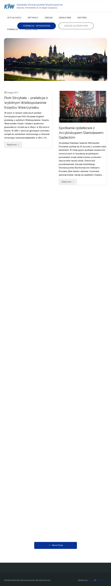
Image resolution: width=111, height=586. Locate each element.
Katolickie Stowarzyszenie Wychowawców (40, 4)
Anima (90, 580)
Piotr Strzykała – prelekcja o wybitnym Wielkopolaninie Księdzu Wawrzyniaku (26, 102)
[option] (55, 59)
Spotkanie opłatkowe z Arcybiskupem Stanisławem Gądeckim (81, 133)
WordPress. (101, 580)
